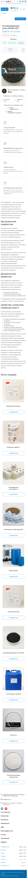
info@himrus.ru (14, 109)
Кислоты (13, 735)
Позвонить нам (19, 100)
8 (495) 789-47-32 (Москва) (10, 796)
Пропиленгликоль (13, 406)
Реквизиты (5, 823)
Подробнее (13, 412)
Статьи (3, 834)
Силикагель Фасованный (13, 529)
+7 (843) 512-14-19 (14, 113)
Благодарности (7, 831)
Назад (3, 13)
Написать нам (6, 100)
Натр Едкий (13, 570)
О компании (5, 812)
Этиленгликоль (13, 612)
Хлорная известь (13, 447)
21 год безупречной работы (13, 3)
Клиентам (5, 816)
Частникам (5, 838)
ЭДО (2, 827)
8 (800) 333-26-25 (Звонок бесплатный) (13, 794)
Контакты (4, 820)
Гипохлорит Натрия (13, 694)
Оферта (4, 842)
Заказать (13, 39)
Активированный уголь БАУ (13, 653)
